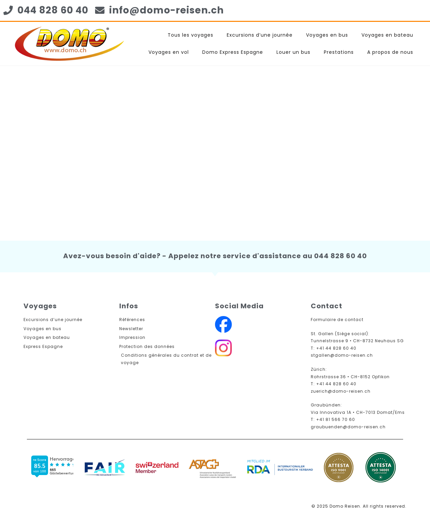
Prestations (339, 52)
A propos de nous (390, 52)
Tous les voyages (190, 35)
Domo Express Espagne (232, 52)
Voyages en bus (327, 35)
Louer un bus (293, 52)
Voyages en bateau (387, 35)
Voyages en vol (168, 52)
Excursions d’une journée (260, 35)
